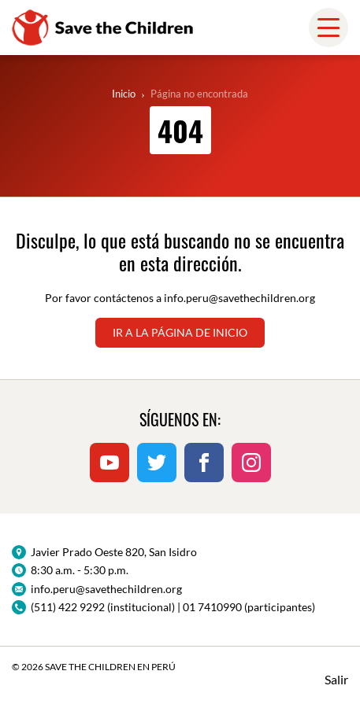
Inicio (123, 93)
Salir (336, 679)
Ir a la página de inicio (180, 332)
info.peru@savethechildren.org (239, 297)
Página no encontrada (199, 93)
